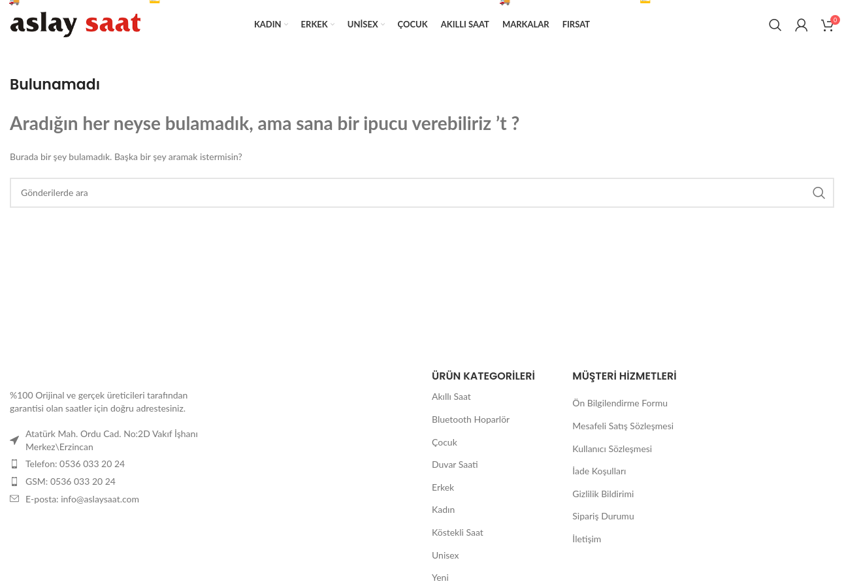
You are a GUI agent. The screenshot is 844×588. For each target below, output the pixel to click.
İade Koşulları (599, 470)
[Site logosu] (75, 23)
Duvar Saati (455, 464)
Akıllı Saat (451, 396)
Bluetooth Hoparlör (471, 419)
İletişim (586, 538)
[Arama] (775, 25)
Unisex (445, 555)
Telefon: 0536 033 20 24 (75, 463)
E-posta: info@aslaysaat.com (82, 498)
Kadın (443, 509)
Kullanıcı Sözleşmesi (612, 448)
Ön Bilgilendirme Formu (620, 402)
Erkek (443, 487)
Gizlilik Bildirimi (603, 493)
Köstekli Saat (457, 532)
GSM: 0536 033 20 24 (70, 481)
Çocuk (444, 442)
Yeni (440, 577)
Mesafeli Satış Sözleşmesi (623, 425)
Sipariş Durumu (603, 515)
